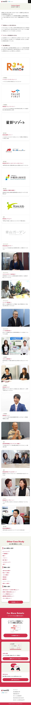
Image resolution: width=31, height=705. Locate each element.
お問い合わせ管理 (6, 570)
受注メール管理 (6, 572)
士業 (3, 564)
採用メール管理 (6, 583)
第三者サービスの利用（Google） (18, 699)
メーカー (4, 558)
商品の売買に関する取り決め (17, 697)
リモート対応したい (6, 598)
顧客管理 (4, 579)
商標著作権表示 (15, 693)
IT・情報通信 (5, 553)
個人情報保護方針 (16, 691)
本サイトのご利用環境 (16, 695)
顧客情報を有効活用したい (8, 596)
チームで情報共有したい (7, 594)
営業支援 (4, 577)
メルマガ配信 (5, 574)
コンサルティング (6, 562)
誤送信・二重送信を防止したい (8, 592)
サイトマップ (15, 689)
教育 (3, 555)
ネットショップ (6, 551)
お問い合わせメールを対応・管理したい (10, 589)
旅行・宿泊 (5, 560)
